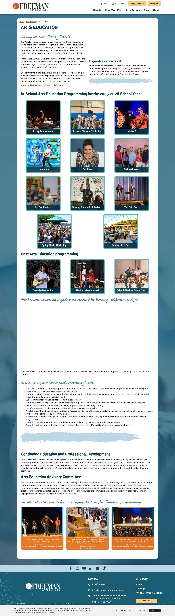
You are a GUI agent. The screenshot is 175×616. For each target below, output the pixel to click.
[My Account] (118, 3)
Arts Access (133, 10)
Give (146, 10)
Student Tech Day (120, 245)
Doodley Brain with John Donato (88, 207)
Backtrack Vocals (132, 169)
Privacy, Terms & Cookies (149, 593)
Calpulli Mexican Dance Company (132, 290)
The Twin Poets (131, 207)
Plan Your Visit (113, 10)
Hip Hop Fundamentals (43, 131)
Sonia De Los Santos (43, 290)
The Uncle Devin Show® (87, 290)
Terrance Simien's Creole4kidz (87, 131)
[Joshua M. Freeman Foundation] (43, 587)
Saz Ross (87, 169)
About (156, 10)
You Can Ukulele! (43, 207)
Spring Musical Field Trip (54, 245)
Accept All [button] (155, 610)
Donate (154, 4)
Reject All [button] (142, 610)
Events (97, 10)
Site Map (140, 589)
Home (21, 22)
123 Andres (43, 169)
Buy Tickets (137, 4)
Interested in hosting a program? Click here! (42, 85)
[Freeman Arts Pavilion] (30, 6)
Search (101, 3)
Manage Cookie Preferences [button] (122, 610)
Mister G (132, 131)
